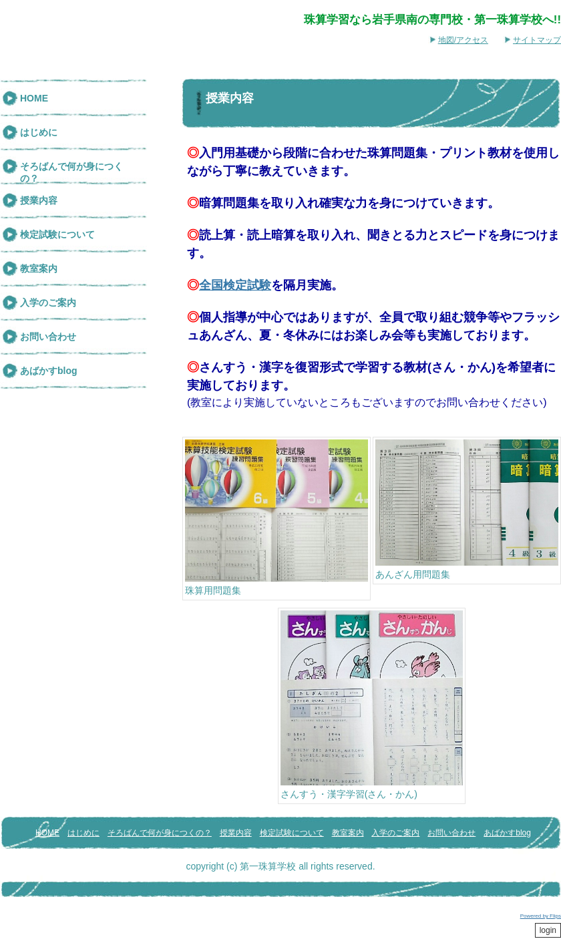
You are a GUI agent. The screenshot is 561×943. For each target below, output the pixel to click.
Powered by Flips (540, 916)
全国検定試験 (235, 285)
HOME (34, 98)
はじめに (38, 132)
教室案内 (38, 268)
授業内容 (38, 200)
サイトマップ (537, 40)
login (548, 930)
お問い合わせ (48, 336)
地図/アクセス (463, 40)
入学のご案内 (48, 302)
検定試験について (57, 234)
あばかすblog (48, 370)
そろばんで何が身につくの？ (71, 172)
